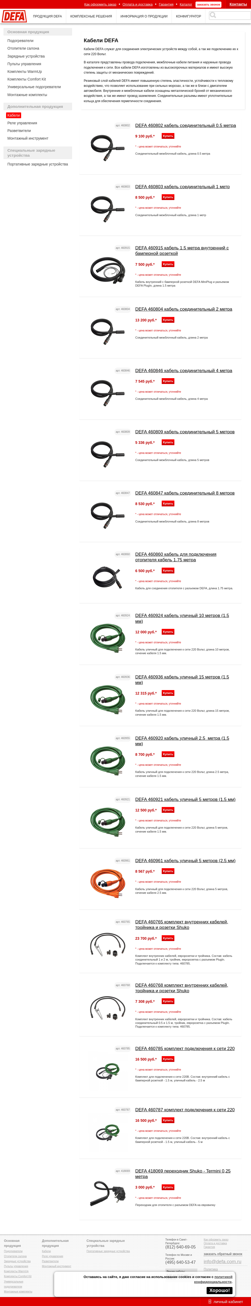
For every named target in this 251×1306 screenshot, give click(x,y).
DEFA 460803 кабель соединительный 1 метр (182, 186)
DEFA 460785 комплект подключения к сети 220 (185, 1048)
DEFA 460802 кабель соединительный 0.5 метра (185, 125)
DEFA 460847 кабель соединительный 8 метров (185, 493)
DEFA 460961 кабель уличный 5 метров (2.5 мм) (185, 860)
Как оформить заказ (100, 4)
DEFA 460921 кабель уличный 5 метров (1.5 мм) (185, 799)
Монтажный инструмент (27, 138)
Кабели (13, 115)
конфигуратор (188, 16)
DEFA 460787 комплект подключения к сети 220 (185, 1109)
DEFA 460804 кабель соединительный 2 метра (183, 309)
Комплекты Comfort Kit (26, 79)
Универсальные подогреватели (34, 87)
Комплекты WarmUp (24, 71)
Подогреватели (20, 41)
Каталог (186, 4)
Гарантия (166, 4)
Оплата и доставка (138, 4)
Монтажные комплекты (27, 95)
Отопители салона (23, 48)
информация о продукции (144, 16)
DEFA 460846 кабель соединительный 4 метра (183, 370)
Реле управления (22, 123)
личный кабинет (228, 1301)
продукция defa (47, 16)
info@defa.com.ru (222, 1261)
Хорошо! (219, 1290)
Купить (168, 135)
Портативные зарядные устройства (37, 164)
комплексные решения (91, 16)
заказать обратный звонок (223, 1254)
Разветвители (19, 131)
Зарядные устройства (26, 56)
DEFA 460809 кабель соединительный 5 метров (185, 431)
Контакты (238, 4)
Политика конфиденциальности (220, 1271)
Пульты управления (24, 64)
